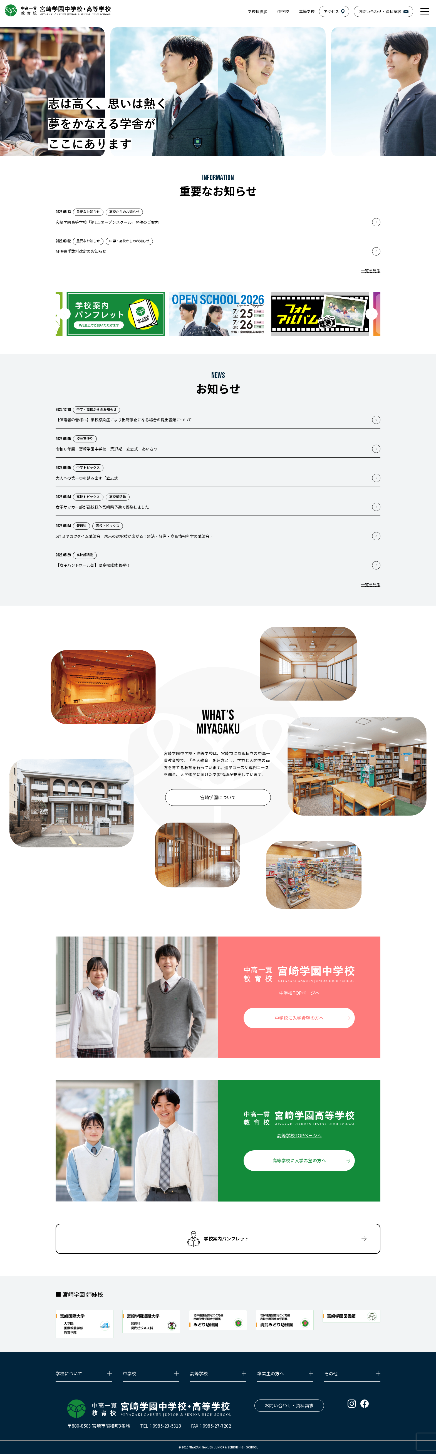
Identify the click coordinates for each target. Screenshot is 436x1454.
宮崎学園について (218, 797)
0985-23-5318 (167, 1425)
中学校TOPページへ (299, 992)
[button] (64, 314)
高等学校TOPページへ (299, 1135)
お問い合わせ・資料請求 (289, 1405)
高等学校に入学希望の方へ (299, 1160)
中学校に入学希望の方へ (299, 1017)
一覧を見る (370, 270)
